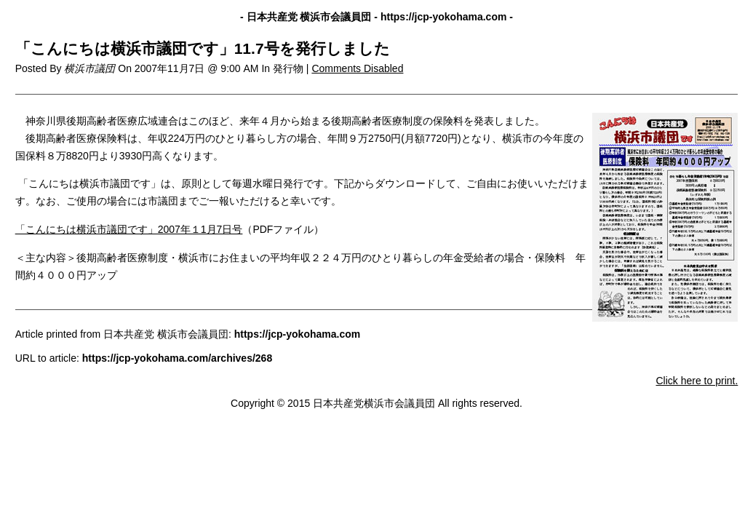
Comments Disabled (357, 68)
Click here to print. (697, 380)
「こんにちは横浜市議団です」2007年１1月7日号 (129, 229)
